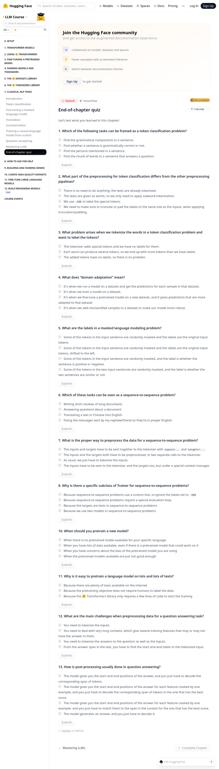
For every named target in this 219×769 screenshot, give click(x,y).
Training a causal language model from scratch (23, 133)
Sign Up (208, 6)
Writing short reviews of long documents (90, 404)
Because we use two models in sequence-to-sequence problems (107, 511)
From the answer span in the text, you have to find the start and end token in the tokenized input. (131, 647)
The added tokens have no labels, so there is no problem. (102, 257)
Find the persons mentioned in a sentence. (91, 151)
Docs (159, 6)
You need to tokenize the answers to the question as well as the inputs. (112, 641)
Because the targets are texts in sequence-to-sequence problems (107, 505)
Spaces (143, 6)
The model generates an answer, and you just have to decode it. (106, 714)
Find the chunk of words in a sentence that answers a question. (106, 156)
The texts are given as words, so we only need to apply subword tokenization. (116, 196)
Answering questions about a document (89, 409)
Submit (66, 165)
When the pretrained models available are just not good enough (107, 556)
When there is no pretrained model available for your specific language (112, 540)
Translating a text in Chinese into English (90, 415)
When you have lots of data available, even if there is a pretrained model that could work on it (128, 545)
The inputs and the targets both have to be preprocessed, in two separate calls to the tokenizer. (129, 455)
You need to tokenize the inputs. (84, 625)
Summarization (16, 125)
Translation (13, 120)
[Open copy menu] (208, 109)
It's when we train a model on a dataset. (89, 292)
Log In (194, 6)
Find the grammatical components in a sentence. (96, 140)
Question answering (19, 141)
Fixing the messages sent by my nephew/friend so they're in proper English (115, 420)
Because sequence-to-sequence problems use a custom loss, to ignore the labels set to (127, 495)
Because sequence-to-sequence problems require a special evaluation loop (114, 500)
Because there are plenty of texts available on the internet (102, 585)
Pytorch (68, 101)
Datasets (125, 6)
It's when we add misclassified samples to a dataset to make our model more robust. (122, 308)
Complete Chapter (192, 748)
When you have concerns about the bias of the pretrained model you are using (117, 551)
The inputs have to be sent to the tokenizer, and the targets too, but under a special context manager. (133, 465)
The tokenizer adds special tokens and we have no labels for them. (108, 246)
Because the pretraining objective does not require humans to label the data (116, 590)
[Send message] (211, 762)
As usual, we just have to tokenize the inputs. (93, 460)
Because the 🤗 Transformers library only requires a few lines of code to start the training (125, 596)
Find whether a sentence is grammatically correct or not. (101, 145)
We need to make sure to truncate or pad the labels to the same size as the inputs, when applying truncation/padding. (131, 209)
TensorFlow (88, 101)
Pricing (173, 6)
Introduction (14, 98)
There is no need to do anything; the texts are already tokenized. (107, 190)
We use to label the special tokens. (89, 201)
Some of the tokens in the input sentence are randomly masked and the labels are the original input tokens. (133, 340)
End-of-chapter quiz (19, 152)
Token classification (18, 104)
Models (106, 6)
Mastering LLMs (16, 146)
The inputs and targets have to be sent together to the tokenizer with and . (132, 449)
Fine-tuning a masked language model (20, 112)
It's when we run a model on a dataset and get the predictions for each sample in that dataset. (129, 286)
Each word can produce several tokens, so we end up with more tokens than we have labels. (127, 252)
